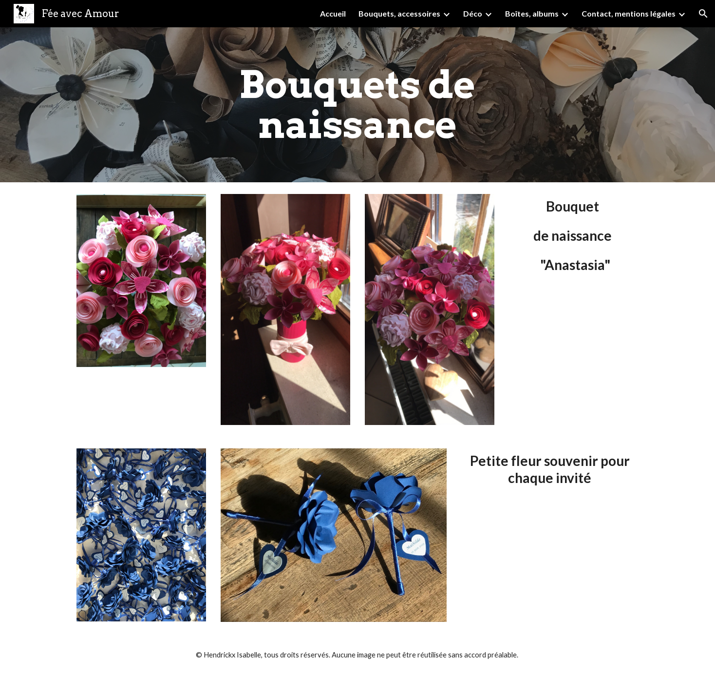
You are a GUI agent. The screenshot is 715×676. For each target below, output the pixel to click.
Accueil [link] (333, 13)
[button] (703, 13)
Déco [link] (472, 13)
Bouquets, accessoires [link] (399, 13)
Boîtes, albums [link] (532, 13)
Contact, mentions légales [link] (629, 13)
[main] (357, 105)
